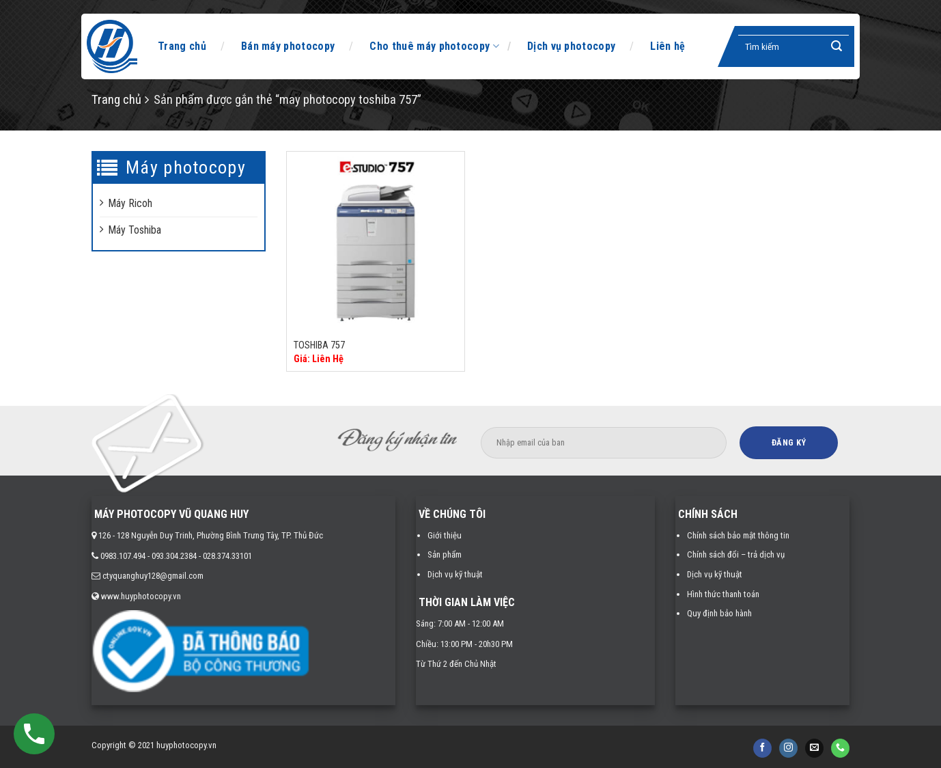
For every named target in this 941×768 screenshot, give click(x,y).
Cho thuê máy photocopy (434, 46)
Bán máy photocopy (288, 46)
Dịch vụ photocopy (571, 46)
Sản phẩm (444, 554)
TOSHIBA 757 (319, 345)
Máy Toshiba (134, 229)
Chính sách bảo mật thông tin (738, 535)
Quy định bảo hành (719, 613)
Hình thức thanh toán (723, 594)
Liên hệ (667, 46)
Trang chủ (182, 46)
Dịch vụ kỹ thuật (455, 574)
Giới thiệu (444, 535)
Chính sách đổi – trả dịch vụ (736, 554)
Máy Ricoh (130, 203)
